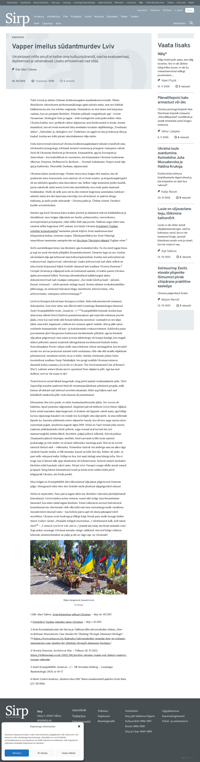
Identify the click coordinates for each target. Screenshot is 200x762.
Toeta (189, 10)
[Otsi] (191, 23)
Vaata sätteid (68, 753)
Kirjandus (76, 16)
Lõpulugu (47, 23)
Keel (36, 23)
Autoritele (142, 10)
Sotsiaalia (112, 16)
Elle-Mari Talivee (25, 70)
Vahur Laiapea (170, 132)
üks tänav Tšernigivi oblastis (93, 240)
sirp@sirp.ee (44, 720)
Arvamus (39, 16)
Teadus (135, 16)
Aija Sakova (168, 251)
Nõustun (16, 753)
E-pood (178, 10)
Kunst (88, 16)
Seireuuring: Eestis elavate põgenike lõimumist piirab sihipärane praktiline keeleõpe (174, 277)
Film (65, 16)
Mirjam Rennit (170, 300)
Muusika (99, 16)
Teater (124, 16)
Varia (58, 23)
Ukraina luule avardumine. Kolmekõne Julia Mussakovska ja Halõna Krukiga (171, 158)
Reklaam (167, 10)
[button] (79, 726)
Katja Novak (169, 192)
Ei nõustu (43, 753)
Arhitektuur (53, 16)
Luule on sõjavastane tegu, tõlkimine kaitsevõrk (174, 213)
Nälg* (162, 54)
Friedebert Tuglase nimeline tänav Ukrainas (57, 621)
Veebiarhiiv (179, 23)
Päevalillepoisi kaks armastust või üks (173, 100)
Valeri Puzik (168, 81)
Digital (188, 758)
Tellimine (155, 10)
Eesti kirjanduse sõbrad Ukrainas (71, 614)
